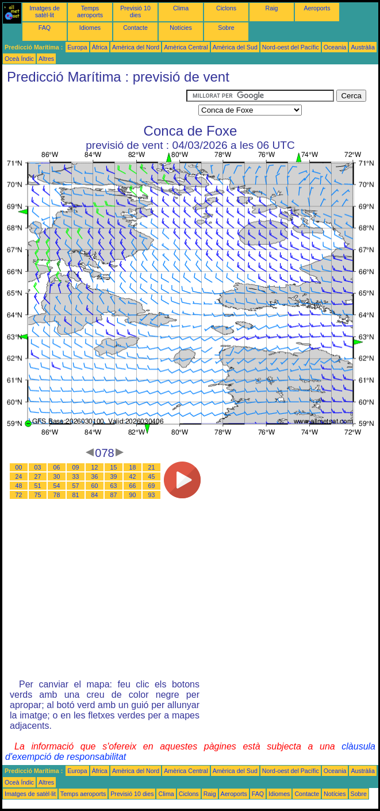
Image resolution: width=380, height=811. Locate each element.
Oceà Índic (19, 58)
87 (113, 494)
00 (19, 467)
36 (94, 476)
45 (151, 476)
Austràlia (362, 47)
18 (132, 467)
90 (132, 494)
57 (75, 485)
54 (56, 485)
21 (151, 467)
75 (37, 494)
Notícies (181, 27)
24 (19, 476)
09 (75, 467)
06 (56, 467)
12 (94, 467)
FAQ (45, 27)
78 (56, 494)
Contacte (135, 27)
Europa (77, 47)
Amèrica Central (186, 47)
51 (37, 485)
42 (132, 476)
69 (151, 485)
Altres (46, 58)
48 (19, 485)
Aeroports (317, 8)
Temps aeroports (90, 11)
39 (113, 476)
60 (94, 485)
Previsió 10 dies (135, 11)
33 (75, 476)
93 (151, 494)
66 (132, 485)
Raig (272, 8)
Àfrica (100, 47)
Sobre (226, 27)
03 (37, 467)
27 (37, 476)
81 (75, 494)
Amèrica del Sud (235, 47)
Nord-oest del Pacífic (290, 47)
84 (94, 494)
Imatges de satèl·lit (44, 11)
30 (56, 476)
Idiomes (90, 27)
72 (19, 494)
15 (113, 467)
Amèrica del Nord (135, 47)
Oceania (335, 47)
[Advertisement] (94, 104)
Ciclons (226, 8)
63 (113, 485)
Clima (181, 8)
